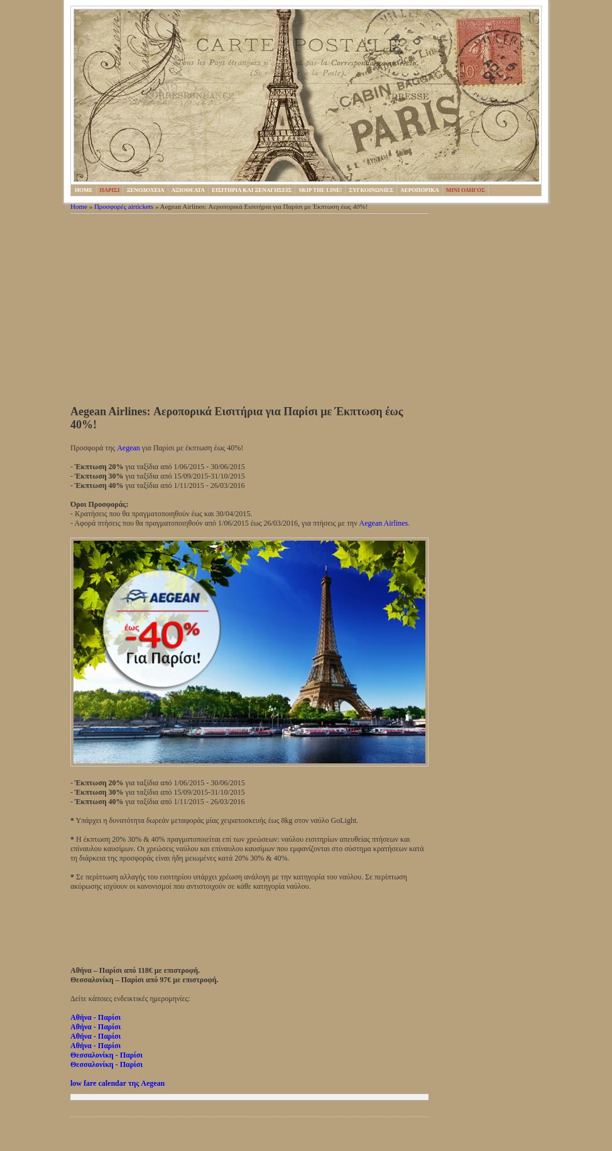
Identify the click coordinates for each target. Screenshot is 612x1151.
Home (78, 206)
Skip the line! (320, 190)
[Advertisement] (249, 311)
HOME (84, 190)
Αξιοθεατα (188, 190)
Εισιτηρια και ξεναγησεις (252, 190)
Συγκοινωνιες (371, 190)
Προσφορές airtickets (123, 206)
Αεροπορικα (419, 190)
